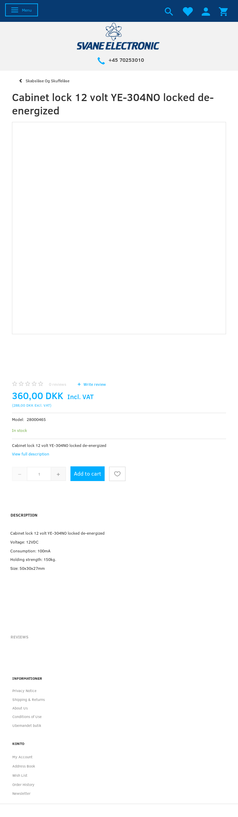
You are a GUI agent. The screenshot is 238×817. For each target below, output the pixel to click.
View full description (30, 453)
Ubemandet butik (26, 725)
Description (24, 515)
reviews (57, 384)
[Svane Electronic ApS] (119, 36)
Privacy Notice (24, 690)
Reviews (19, 636)
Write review (94, 384)
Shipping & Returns (28, 699)
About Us (20, 707)
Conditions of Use (27, 716)
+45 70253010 (126, 59)
